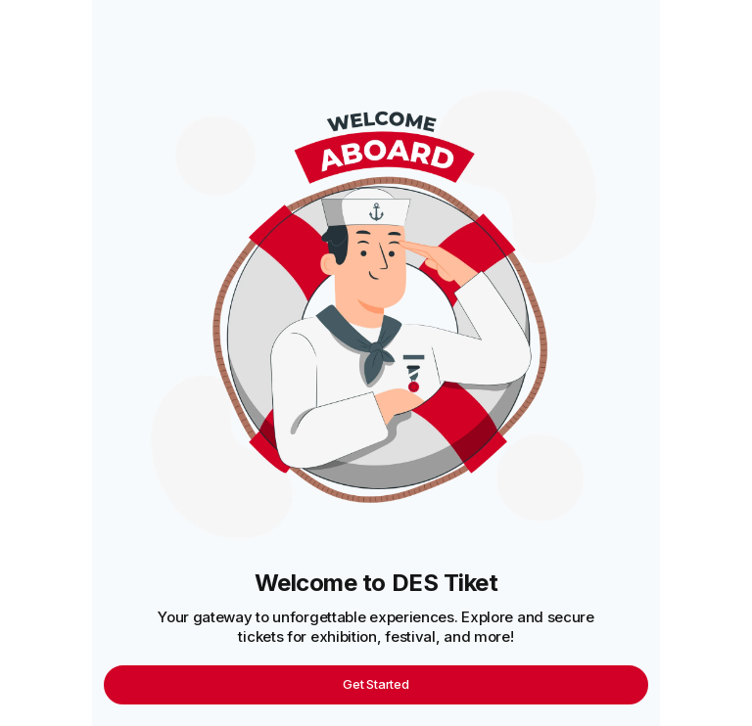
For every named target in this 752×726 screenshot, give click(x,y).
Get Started (375, 684)
